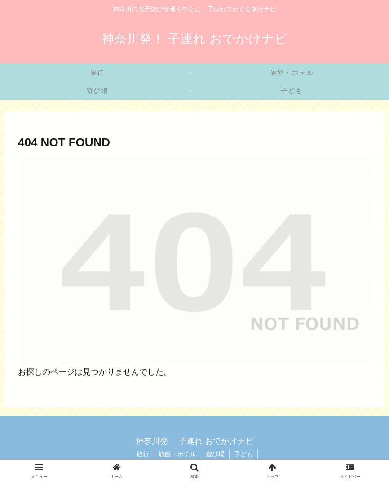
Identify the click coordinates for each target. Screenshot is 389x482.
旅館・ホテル (177, 454)
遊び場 (215, 454)
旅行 (143, 454)
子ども (243, 454)
